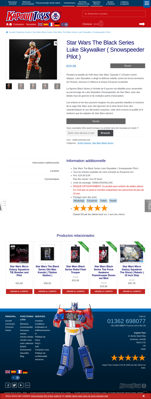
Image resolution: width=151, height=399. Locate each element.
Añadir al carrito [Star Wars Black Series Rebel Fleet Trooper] (75, 291)
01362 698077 (126, 321)
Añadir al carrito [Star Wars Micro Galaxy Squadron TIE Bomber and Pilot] (19, 291)
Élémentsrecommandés (27, 3)
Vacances (39, 359)
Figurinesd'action (96, 3)
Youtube (20, 385)
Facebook (92, 201)
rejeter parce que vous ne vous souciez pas (86, 396)
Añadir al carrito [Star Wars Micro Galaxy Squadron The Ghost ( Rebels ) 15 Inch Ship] (132, 291)
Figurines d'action (24, 32)
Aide (37, 346)
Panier (8, 330)
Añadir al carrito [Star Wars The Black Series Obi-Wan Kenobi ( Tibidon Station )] (47, 291)
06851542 (50, 393)
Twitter (103, 201)
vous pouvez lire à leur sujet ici (46, 396)
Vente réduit (55, 3)
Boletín (23, 346)
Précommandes (41, 3)
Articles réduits (26, 337)
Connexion (18, 24)
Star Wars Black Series (43, 32)
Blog (22, 356)
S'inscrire (9, 327)
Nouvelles (31, 24)
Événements (25, 350)
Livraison (39, 321)
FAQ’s (37, 343)
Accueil (7, 24)
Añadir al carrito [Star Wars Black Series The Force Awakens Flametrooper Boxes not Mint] (104, 291)
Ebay (27, 385)
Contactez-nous (10, 24)
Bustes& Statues (110, 3)
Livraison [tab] (54, 171)
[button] (56, 43)
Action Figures (84, 143)
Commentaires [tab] (52, 179)
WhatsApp (79, 201)
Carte (143, 349)
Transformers (69, 3)
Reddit (113, 201)
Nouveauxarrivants (12, 3)
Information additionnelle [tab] (45, 163)
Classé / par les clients (85, 214)
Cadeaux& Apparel (124, 3)
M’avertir (105, 133)
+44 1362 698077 (118, 325)
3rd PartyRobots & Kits (83, 3)
